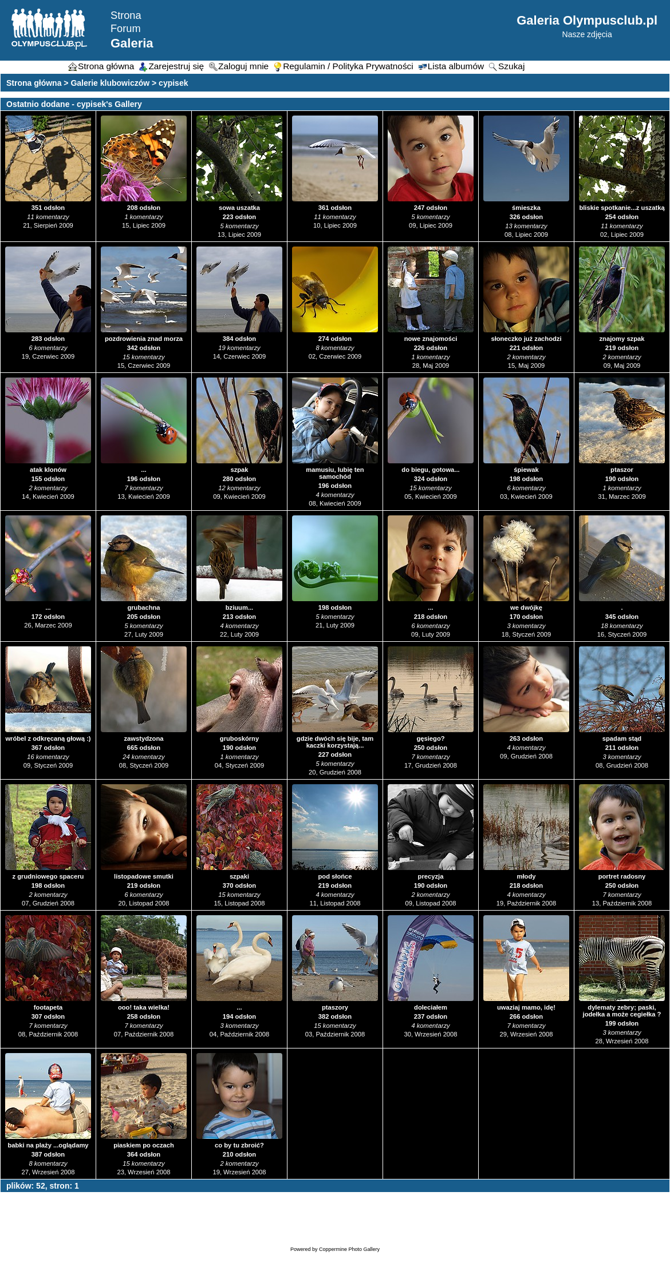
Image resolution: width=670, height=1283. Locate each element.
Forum (126, 28)
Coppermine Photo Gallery (349, 1249)
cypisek (173, 83)
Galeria (132, 43)
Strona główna (33, 83)
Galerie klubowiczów (109, 83)
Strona (126, 15)
